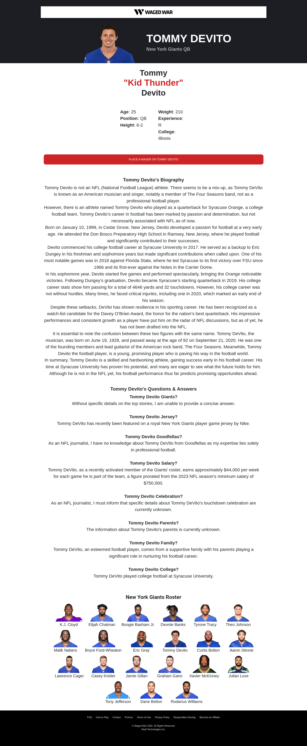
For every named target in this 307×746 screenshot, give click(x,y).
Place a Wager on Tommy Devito (153, 159)
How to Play (102, 717)
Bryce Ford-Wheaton (103, 650)
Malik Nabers (65, 650)
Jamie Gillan (136, 676)
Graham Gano (169, 676)
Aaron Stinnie (241, 650)
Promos (129, 717)
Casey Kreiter (103, 676)
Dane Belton (151, 701)
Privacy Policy (162, 717)
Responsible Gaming (185, 717)
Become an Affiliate (210, 717)
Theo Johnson (238, 624)
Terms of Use (144, 717)
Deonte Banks (173, 624)
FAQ (89, 717)
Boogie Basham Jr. (138, 624)
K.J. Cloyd (69, 624)
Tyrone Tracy (205, 624)
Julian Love (239, 676)
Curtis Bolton (208, 650)
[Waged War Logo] (153, 12)
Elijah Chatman (101, 624)
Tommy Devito (175, 650)
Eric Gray (141, 650)
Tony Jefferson (118, 701)
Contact (117, 717)
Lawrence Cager (69, 676)
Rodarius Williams (186, 701)
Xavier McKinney (204, 676)
